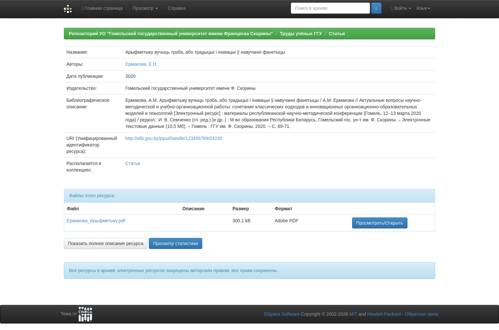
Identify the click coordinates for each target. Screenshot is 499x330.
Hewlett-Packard (384, 314)
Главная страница (102, 8)
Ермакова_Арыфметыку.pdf (96, 220)
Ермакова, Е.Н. (141, 64)
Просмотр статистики (175, 243)
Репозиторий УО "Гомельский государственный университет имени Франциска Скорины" (171, 33)
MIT (353, 314)
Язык (423, 8)
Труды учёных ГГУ (301, 33)
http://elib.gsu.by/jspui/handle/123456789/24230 (173, 138)
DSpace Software (282, 314)
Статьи (337, 33)
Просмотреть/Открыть (379, 223)
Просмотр (145, 8)
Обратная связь (421, 314)
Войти (401, 8)
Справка (177, 8)
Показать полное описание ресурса (105, 243)
